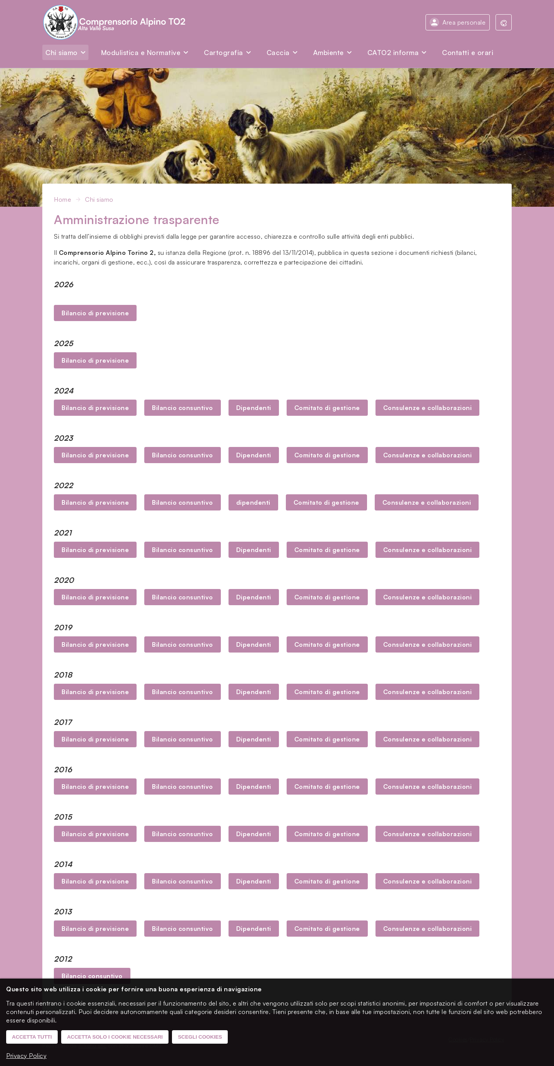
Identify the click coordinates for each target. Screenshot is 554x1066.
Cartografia (223, 52)
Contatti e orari (467, 52)
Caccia (278, 52)
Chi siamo (61, 52)
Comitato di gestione (327, 408)
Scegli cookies (200, 1037)
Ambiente (328, 52)
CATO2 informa (393, 52)
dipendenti (253, 502)
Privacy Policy (26, 1055)
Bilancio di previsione (95, 313)
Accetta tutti (32, 1037)
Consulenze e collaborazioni (427, 408)
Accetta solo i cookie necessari (115, 1037)
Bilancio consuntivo (182, 408)
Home (62, 199)
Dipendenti (253, 408)
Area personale (464, 22)
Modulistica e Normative (141, 52)
